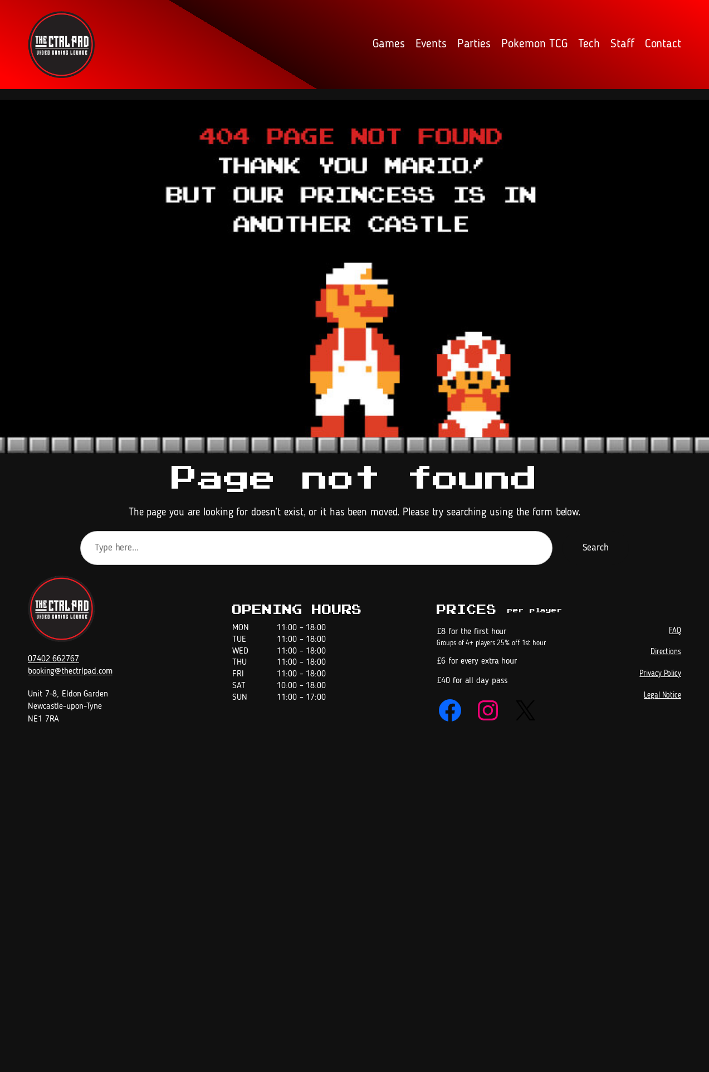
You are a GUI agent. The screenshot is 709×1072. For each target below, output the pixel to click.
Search (596, 548)
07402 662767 (53, 659)
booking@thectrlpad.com (70, 671)
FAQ (675, 631)
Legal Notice (662, 695)
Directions (666, 652)
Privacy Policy (660, 674)
